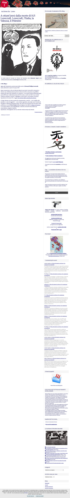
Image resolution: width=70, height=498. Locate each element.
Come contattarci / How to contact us (54, 140)
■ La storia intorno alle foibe (50, 439)
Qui (45, 76)
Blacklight (26, 492)
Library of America (35, 105)
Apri (46, 75)
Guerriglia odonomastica (53, 240)
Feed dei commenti (49, 472)
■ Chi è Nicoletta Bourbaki (50, 431)
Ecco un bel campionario (51, 408)
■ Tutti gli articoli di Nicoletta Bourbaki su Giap (54, 447)
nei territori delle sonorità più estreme (27, 98)
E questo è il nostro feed (56, 207)
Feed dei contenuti (49, 470)
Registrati (47, 467)
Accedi (46, 469)
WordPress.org (48, 474)
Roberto (46, 289)
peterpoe (46, 268)
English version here (49, 137)
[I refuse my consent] (68, 493)
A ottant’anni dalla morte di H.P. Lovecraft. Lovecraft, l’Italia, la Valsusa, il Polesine (18, 18)
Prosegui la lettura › (38, 112)
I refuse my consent (39, 496)
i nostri (57, 146)
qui (59, 205)
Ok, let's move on (30, 496)
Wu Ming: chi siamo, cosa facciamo (53, 136)
